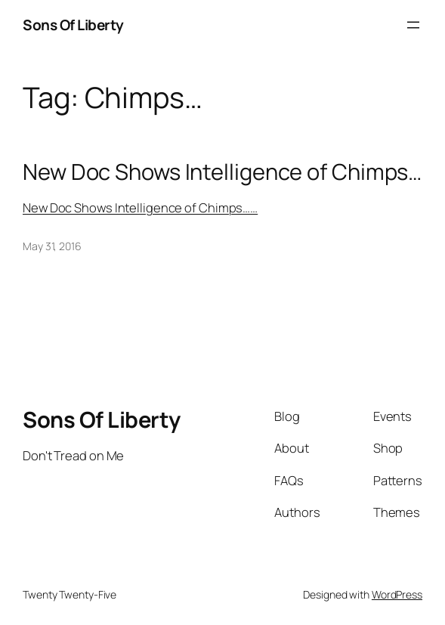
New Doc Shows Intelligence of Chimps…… (140, 207)
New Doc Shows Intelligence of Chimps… (222, 171)
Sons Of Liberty (73, 25)
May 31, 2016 (52, 246)
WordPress (397, 594)
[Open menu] (413, 25)
